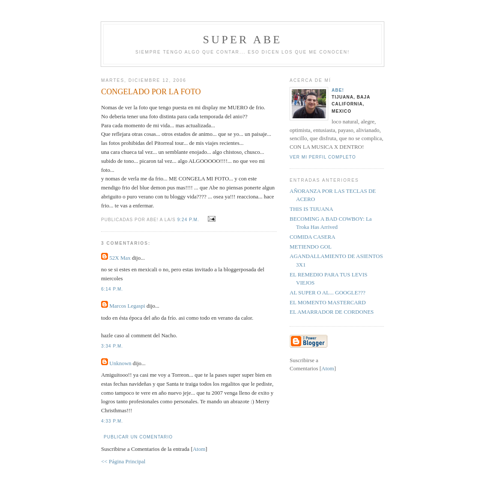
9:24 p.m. (189, 219)
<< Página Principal (123, 461)
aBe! (338, 90)
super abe (242, 39)
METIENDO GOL (311, 246)
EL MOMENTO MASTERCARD (328, 302)
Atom (199, 449)
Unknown (120, 363)
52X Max (119, 258)
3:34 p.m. (112, 346)
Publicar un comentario (138, 437)
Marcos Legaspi (127, 306)
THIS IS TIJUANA (311, 209)
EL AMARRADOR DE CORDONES (332, 312)
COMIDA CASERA (312, 237)
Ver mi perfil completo (323, 157)
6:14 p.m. (112, 289)
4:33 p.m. (112, 421)
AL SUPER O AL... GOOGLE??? (327, 292)
